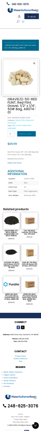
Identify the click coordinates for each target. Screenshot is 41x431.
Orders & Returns (20, 359)
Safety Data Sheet (15, 163)
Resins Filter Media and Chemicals (23, 42)
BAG (13, 125)
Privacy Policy (20, 356)
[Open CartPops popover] (35, 425)
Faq (20, 361)
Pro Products (9, 383)
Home (7, 42)
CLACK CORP (21, 125)
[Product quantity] (11, 134)
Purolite (7, 386)
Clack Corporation (11, 378)
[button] (34, 63)
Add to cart (25, 133)
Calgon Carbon (9, 375)
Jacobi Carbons (10, 381)
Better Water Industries (13, 372)
